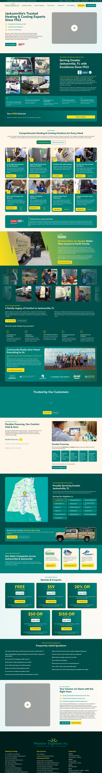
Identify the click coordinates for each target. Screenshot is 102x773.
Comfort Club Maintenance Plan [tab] (22, 429)
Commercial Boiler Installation (45, 751)
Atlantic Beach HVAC (70, 549)
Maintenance (22, 740)
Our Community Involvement (15, 370)
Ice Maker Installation (42, 759)
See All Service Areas (24, 521)
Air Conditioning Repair (11, 740)
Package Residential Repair (12, 756)
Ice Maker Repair (41, 761)
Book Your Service (76, 707)
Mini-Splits (57, 176)
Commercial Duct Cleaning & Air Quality (47, 749)
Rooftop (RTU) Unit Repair (44, 747)
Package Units (11, 208)
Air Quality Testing (10, 763)
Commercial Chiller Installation (45, 755)
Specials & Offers (84, 0)
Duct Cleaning (40, 738)
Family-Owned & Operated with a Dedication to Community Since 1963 (21, 0)
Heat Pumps (34, 176)
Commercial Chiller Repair (44, 757)
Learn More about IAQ (65, 262)
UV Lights (7, 767)
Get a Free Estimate (11, 44)
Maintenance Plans (68, 0)
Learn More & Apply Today (59, 451)
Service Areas (77, 0)
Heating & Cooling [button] (26, 5)
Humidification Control (11, 769)
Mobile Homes (80, 209)
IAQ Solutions (34, 208)
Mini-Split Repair (9, 748)
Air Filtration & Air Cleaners (12, 765)
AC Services (11, 176)
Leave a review (47, 397)
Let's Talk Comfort (21, 321)
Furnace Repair (9, 752)
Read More (21, 176)
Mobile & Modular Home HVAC (13, 758)
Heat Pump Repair (10, 744)
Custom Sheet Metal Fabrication (45, 740)
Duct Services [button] (50, 5)
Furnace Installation (10, 750)
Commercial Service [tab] (58, 142)
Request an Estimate (81, 117)
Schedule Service (73, 769)
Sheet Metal (57, 209)
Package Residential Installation (13, 754)
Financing (61, 0)
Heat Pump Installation (11, 742)
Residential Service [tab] (44, 142)
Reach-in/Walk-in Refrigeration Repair (47, 765)
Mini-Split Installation (10, 746)
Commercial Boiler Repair (43, 753)
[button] (39, 5)
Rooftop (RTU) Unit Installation (45, 745)
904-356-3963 (91, 5)
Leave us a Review (73, 771)
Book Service (81, 5)
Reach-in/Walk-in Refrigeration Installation (48, 763)
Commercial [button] (61, 5)
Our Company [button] (70, 5)
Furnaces (80, 176)
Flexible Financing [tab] (16, 424)
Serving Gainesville (87, 549)
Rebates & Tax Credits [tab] (17, 434)
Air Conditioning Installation (12, 738)
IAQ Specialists (50, 549)
